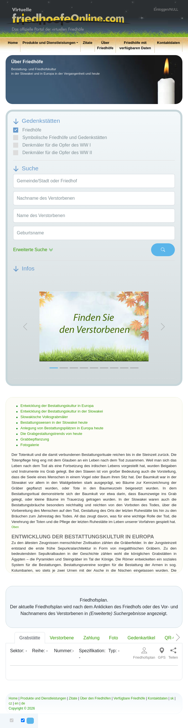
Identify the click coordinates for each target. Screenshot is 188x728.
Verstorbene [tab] (62, 637)
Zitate (87, 43)
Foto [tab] (113, 637)
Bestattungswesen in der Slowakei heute (54, 422)
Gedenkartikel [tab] (141, 637)
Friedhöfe (27, 130)
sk (172, 698)
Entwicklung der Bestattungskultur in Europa (57, 406)
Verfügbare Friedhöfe (129, 698)
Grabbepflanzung (34, 439)
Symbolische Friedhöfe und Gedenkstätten (60, 137)
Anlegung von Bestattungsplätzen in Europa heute (61, 428)
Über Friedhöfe (105, 45)
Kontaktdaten (168, 43)
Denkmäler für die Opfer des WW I (52, 145)
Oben (15, 527)
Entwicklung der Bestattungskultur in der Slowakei (61, 411)
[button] (25, 327)
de (23, 703)
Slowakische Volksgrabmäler (44, 417)
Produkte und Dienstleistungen (49, 43)
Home (13, 43)
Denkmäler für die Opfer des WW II (52, 152)
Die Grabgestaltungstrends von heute (51, 434)
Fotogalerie (29, 445)
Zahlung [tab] (91, 637)
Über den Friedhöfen (95, 698)
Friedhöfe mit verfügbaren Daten (135, 45)
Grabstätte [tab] (29, 637)
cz (10, 703)
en (16, 703)
